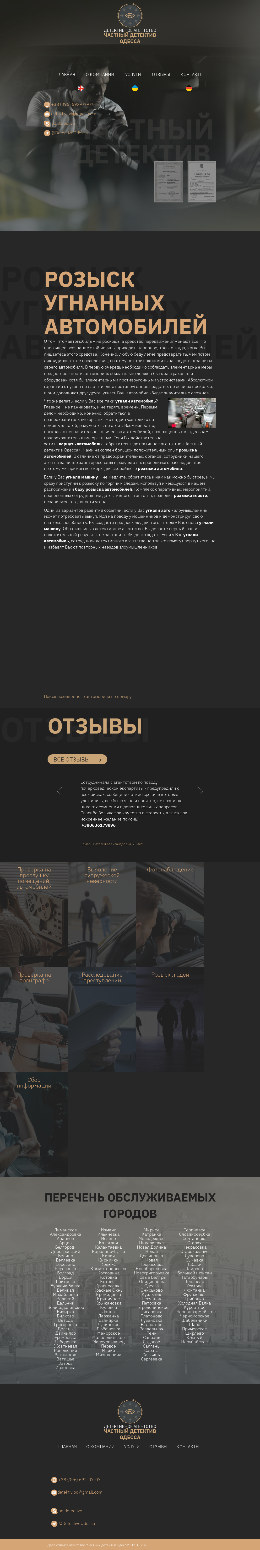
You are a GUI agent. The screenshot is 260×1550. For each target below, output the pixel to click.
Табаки (194, 1264)
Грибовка (194, 1299)
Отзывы (161, 74)
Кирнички (108, 1260)
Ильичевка (109, 1234)
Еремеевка (65, 1337)
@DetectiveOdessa (66, 133)
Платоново (151, 1316)
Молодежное (151, 1238)
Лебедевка (65, 1342)
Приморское (194, 1329)
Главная (66, 74)
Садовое (151, 1342)
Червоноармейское (194, 1312)
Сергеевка (151, 1359)
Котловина (109, 1273)
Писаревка (151, 1312)
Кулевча (108, 1307)
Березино (65, 1264)
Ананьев (65, 1238)
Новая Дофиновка (151, 1253)
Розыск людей (170, 974)
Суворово (194, 1256)
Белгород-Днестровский (65, 1249)
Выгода (65, 1320)
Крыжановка (108, 1303)
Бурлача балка (66, 1286)
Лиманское (65, 1230)
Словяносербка (194, 1234)
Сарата (151, 1350)
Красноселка (108, 1286)
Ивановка (65, 1367)
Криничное (108, 1299)
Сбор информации (34, 1082)
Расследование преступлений (102, 977)
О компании (100, 74)
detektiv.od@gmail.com (70, 114)
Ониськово (152, 1290)
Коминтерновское (108, 1269)
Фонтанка (194, 1290)
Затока (65, 1363)
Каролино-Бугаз (108, 1251)
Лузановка (151, 1320)
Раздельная (151, 1329)
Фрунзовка (194, 1294)
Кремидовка (108, 1294)
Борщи (65, 1277)
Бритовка (65, 1281)
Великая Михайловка (65, 1292)
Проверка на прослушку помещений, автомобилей (34, 877)
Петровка (151, 1303)
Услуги (133, 74)
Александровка (65, 1234)
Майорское (108, 1333)
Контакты (192, 74)
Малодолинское (108, 1337)
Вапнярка (108, 1320)
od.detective (59, 123)
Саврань (151, 1337)
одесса (130, 36)
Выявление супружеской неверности (102, 875)
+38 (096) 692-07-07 (68, 105)
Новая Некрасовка (151, 1262)
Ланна (108, 1312)
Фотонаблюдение (170, 869)
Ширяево (194, 1333)
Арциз (65, 1243)
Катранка (151, 1234)
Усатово (194, 1286)
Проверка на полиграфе (34, 977)
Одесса (151, 1286)
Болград (65, 1273)
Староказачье (194, 1251)
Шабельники (195, 1320)
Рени (151, 1333)
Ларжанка (108, 1316)
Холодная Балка (194, 1303)
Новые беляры (151, 1277)
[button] (60, 801)
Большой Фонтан (194, 1273)
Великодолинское (65, 1307)
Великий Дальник (65, 1301)
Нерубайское (194, 1342)
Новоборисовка (152, 1269)
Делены (66, 1329)
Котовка (108, 1277)
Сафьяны (151, 1355)
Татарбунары (194, 1277)
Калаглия (108, 1243)
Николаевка (151, 1243)
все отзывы (77, 759)
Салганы (151, 1346)
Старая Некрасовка (194, 1245)
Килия (108, 1256)
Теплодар (194, 1281)
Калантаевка (108, 1247)
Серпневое (195, 1230)
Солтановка (195, 1238)
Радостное (151, 1324)
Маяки (108, 1350)
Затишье (65, 1359)
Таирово (194, 1269)
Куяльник (151, 1294)
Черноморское (194, 1316)
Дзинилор (65, 1333)
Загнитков (65, 1355)
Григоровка (65, 1324)
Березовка (65, 1269)
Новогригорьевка (151, 1273)
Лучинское (108, 1324)
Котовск (108, 1281)
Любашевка (108, 1329)
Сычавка (194, 1260)
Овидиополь (151, 1281)
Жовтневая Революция (65, 1348)
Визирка (65, 1312)
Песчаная (151, 1299)
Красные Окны (108, 1290)
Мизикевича (108, 1355)
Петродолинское (151, 1307)
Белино (65, 1256)
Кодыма (109, 1264)
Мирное (152, 1230)
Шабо (194, 1324)
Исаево (108, 1238)
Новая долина (151, 1247)
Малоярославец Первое (108, 1344)
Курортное (195, 1307)
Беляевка (65, 1260)
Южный (194, 1337)
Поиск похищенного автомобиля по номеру (88, 696)
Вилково (65, 1316)
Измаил (108, 1230)
